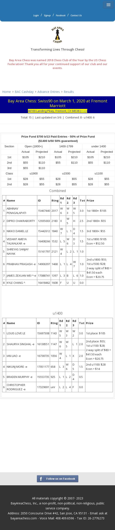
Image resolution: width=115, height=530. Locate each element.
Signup (47, 15)
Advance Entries (48, 92)
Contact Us (76, 15)
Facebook (60, 15)
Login (36, 15)
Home (6, 92)
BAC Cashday (24, 92)
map (84, 111)
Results (69, 92)
